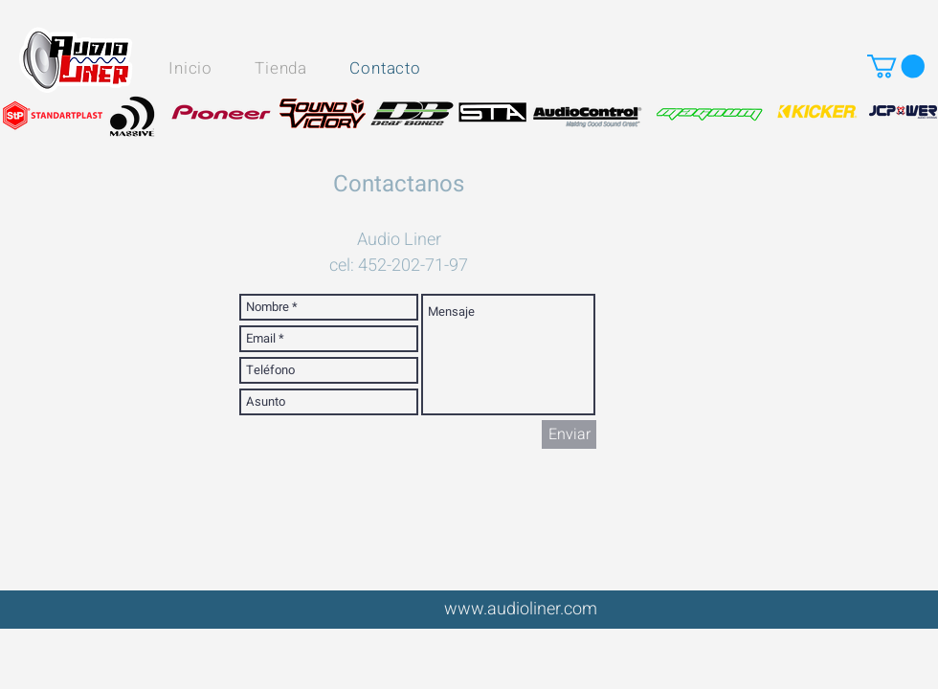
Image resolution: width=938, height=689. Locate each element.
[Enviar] (569, 434)
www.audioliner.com (520, 609)
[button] (896, 66)
